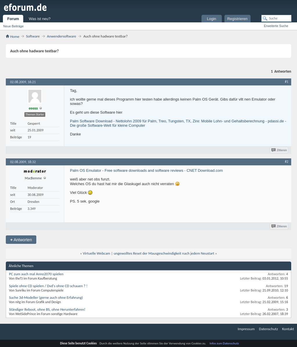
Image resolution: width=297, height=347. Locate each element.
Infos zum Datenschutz (224, 343)
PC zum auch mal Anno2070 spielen (36, 274)
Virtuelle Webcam (96, 253)
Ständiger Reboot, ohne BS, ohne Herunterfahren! (47, 309)
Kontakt (288, 329)
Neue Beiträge (13, 26)
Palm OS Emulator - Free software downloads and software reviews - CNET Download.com (146, 170)
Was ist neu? (40, 19)
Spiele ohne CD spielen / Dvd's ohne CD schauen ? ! (48, 286)
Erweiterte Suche (276, 26)
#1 (286, 82)
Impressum (246, 329)
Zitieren (279, 150)
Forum (13, 19)
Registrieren (237, 19)
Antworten (21, 239)
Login (211, 19)
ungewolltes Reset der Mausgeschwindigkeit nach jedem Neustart (164, 253)
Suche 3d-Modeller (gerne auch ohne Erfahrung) (46, 297)
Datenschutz (268, 329)
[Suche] (276, 18)
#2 (286, 162)
